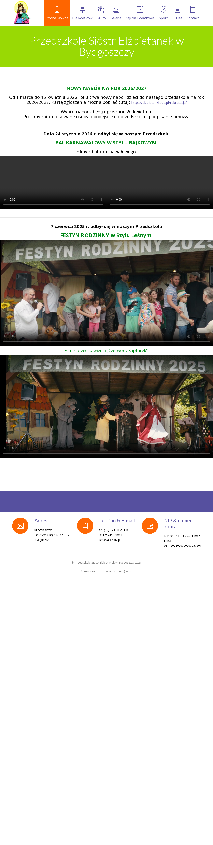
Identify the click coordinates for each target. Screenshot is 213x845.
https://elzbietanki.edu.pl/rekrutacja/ (159, 102)
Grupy (101, 13)
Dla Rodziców (82, 13)
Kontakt (193, 13)
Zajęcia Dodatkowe (139, 13)
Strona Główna (57, 13)
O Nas (177, 13)
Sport (163, 13)
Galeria (116, 13)
